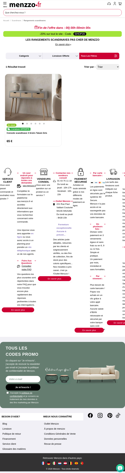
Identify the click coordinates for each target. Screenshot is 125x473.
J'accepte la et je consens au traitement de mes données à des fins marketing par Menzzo (23, 398)
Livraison (7, 428)
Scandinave (16, 20)
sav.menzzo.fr (29, 185)
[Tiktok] (118, 415)
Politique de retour (11, 433)
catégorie (24, 56)
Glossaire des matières (14, 449)
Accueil (6, 20)
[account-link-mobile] (115, 4)
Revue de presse (52, 444)
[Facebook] (90, 415)
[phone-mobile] (109, 4)
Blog (4, 423)
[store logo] (57, 4)
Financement (9, 439)
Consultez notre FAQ (26, 268)
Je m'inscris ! (23, 387)
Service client (9, 444)
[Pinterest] (109, 415)
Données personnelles (55, 439)
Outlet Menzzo (51, 423)
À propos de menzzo (54, 428)
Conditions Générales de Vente (60, 433)
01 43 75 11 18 (64, 181)
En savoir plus (18, 310)
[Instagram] (100, 415)
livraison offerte (60, 56)
